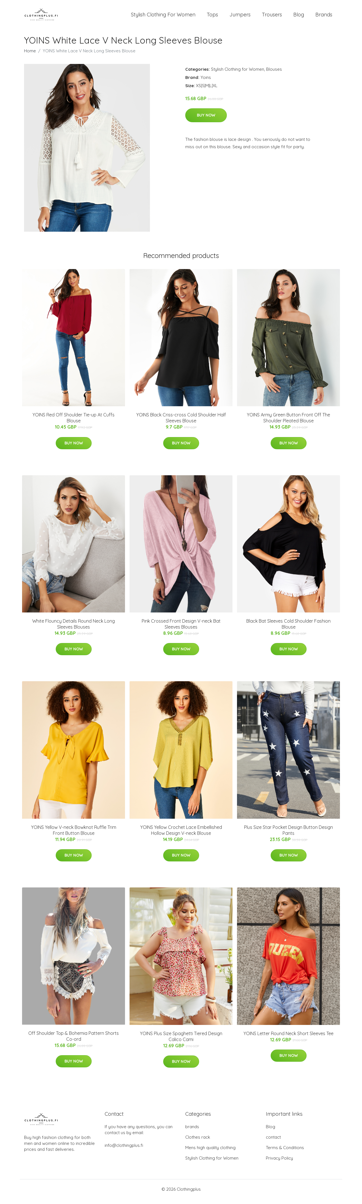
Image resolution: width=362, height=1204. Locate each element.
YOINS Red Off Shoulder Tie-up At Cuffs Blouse (74, 423)
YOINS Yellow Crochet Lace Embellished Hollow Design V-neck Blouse (181, 835)
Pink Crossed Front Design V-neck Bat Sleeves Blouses (181, 629)
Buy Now (206, 119)
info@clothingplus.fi (124, 1150)
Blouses (274, 74)
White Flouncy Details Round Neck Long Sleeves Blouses (73, 629)
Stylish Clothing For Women (163, 17)
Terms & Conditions (285, 1152)
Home (30, 55)
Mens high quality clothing (210, 1152)
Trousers (272, 17)
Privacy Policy (279, 1163)
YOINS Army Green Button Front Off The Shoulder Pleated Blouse (288, 423)
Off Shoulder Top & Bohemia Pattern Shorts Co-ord (73, 1041)
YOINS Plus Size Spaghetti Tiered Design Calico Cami (181, 1041)
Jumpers (240, 17)
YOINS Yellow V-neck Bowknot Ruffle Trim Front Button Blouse (73, 835)
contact (273, 1142)
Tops (212, 17)
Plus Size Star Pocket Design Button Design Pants (288, 835)
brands (192, 1131)
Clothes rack (197, 1142)
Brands (323, 17)
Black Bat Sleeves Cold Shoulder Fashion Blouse (288, 629)
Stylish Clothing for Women (237, 74)
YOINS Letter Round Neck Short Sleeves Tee (288, 1038)
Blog (298, 17)
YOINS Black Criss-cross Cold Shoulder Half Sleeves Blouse (181, 423)
